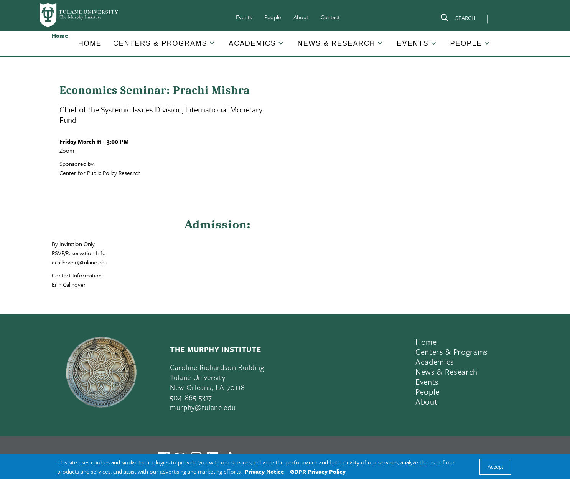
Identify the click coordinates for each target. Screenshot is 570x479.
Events (244, 17)
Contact (330, 17)
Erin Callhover (69, 284)
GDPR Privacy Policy (318, 471)
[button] (90, 43)
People (272, 17)
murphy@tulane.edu (203, 407)
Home (90, 43)
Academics (252, 43)
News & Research (337, 43)
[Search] (457, 19)
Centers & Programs (160, 43)
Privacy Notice (264, 471)
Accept (495, 467)
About (300, 17)
